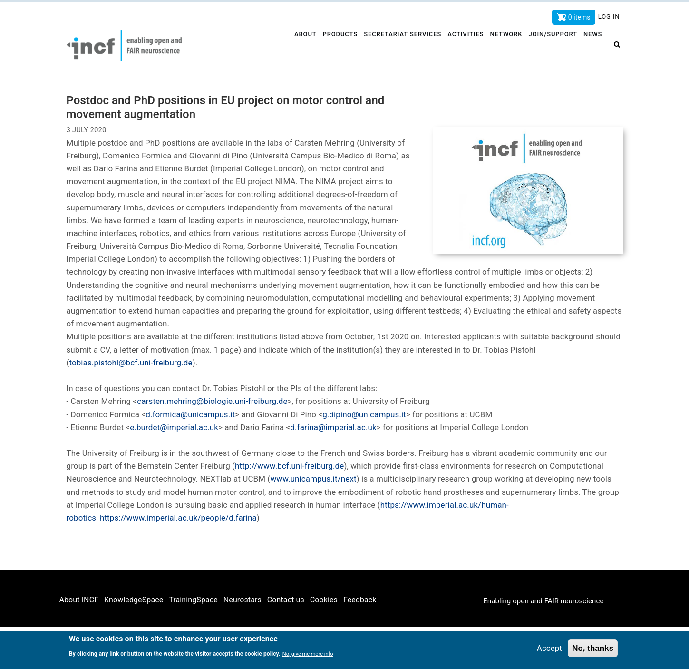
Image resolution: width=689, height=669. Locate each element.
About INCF (79, 599)
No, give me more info (307, 654)
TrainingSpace (193, 599)
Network (505, 45)
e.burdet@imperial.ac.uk (174, 427)
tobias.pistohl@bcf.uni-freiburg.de (130, 362)
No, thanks (592, 648)
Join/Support (553, 45)
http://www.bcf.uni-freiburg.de (289, 466)
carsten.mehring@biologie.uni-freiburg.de (212, 401)
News (594, 45)
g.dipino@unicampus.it (364, 414)
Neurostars (242, 599)
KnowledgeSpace (133, 599)
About (300, 45)
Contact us (285, 599)
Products (336, 45)
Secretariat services (400, 45)
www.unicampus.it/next (313, 478)
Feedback (360, 599)
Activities (464, 45)
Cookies (324, 599)
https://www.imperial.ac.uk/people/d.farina (178, 517)
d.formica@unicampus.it (190, 414)
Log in (609, 16)
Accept (549, 648)
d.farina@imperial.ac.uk (333, 427)
